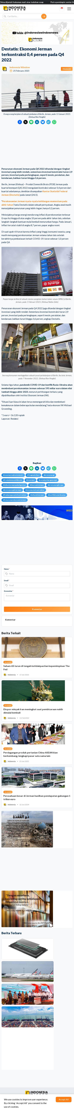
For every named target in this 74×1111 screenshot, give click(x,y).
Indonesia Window (20, 67)
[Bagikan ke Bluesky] (43, 122)
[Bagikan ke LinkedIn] (37, 122)
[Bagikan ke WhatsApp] (54, 122)
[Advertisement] (37, 146)
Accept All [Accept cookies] (64, 1099)
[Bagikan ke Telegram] (48, 122)
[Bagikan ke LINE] (31, 122)
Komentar (8, 591)
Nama (7, 569)
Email (6, 580)
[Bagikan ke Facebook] (20, 122)
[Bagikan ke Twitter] (25, 122)
